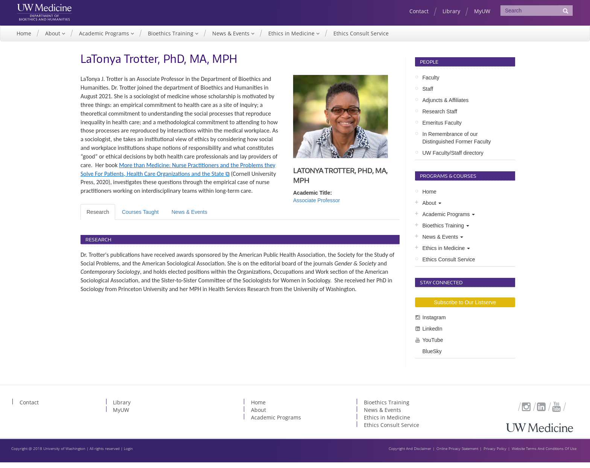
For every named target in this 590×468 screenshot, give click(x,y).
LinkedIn (432, 334)
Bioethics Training (171, 39)
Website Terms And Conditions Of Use (544, 454)
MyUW (482, 11)
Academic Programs (105, 39)
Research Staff (440, 117)
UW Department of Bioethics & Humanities (52, 22)
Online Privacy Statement (457, 454)
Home (24, 39)
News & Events (231, 39)
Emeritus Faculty (442, 129)
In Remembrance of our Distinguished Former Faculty (457, 144)
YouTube (433, 346)
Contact (419, 11)
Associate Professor (316, 206)
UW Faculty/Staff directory (453, 159)
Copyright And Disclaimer (410, 454)
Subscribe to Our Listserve (465, 308)
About (53, 39)
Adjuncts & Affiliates (446, 106)
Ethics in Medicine (292, 39)
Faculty (431, 84)
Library (451, 11)
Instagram (434, 323)
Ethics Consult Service (361, 39)
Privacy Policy (495, 454)
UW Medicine (52, 10)
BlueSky (432, 357)
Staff (428, 95)
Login (128, 454)
